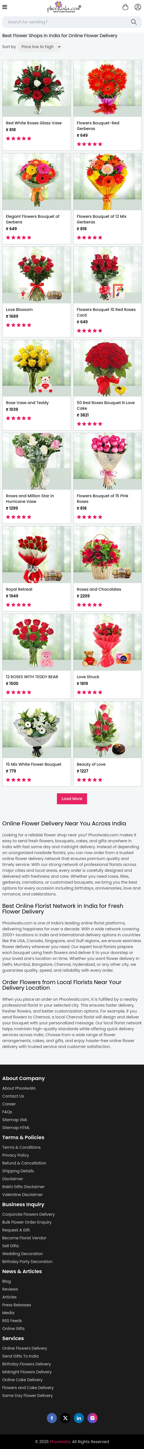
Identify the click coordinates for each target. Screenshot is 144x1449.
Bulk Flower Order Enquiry (27, 1222)
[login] (138, 7)
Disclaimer (12, 1179)
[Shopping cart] (125, 7)
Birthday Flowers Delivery (26, 1364)
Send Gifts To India (20, 1356)
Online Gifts (13, 1328)
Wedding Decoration (22, 1254)
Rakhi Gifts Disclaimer (23, 1187)
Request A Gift (16, 1230)
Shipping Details (18, 1171)
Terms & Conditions (21, 1147)
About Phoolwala (19, 1088)
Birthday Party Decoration (27, 1261)
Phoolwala (60, 1441)
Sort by (9, 47)
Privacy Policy (15, 1155)
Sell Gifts (10, 1246)
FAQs (7, 1112)
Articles (9, 1297)
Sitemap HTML (16, 1127)
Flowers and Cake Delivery (28, 1387)
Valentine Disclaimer (22, 1194)
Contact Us (13, 1096)
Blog (6, 1281)
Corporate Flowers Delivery (28, 1214)
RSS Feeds (12, 1320)
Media (8, 1313)
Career (9, 1104)
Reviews (10, 1289)
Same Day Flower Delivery (27, 1395)
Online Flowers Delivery (24, 1348)
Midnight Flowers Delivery (27, 1372)
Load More (72, 798)
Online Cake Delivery (22, 1380)
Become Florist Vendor (24, 1238)
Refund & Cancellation (24, 1163)
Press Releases (16, 1305)
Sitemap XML (14, 1120)
